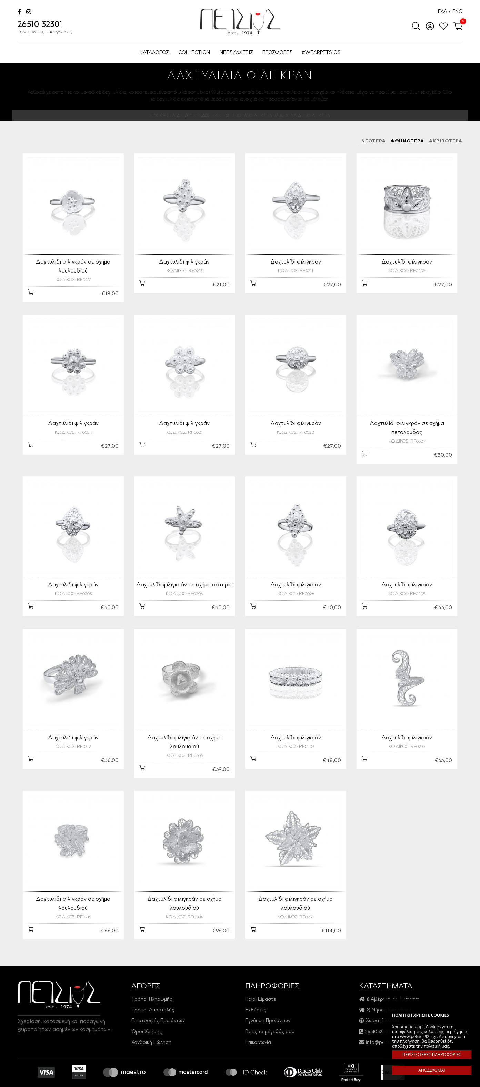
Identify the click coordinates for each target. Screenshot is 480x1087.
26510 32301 (45, 28)
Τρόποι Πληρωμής (151, 981)
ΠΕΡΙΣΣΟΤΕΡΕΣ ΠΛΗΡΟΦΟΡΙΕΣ (431, 1054)
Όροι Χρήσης (146, 1014)
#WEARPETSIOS (321, 53)
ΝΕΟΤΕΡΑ (373, 141)
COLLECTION (194, 53)
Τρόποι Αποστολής (152, 992)
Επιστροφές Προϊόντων (158, 1003)
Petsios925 (240, 21)
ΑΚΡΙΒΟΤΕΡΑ (445, 141)
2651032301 (377, 1014)
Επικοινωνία (258, 1025)
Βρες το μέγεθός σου (269, 1014)
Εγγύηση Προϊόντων (267, 1003)
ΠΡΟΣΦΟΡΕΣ (277, 53)
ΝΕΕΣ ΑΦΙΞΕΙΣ (236, 53)
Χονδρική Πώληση (151, 1025)
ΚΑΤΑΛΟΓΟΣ (154, 53)
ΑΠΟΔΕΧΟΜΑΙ (431, 1070)
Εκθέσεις (255, 992)
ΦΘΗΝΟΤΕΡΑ (407, 141)
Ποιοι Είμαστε (260, 981)
